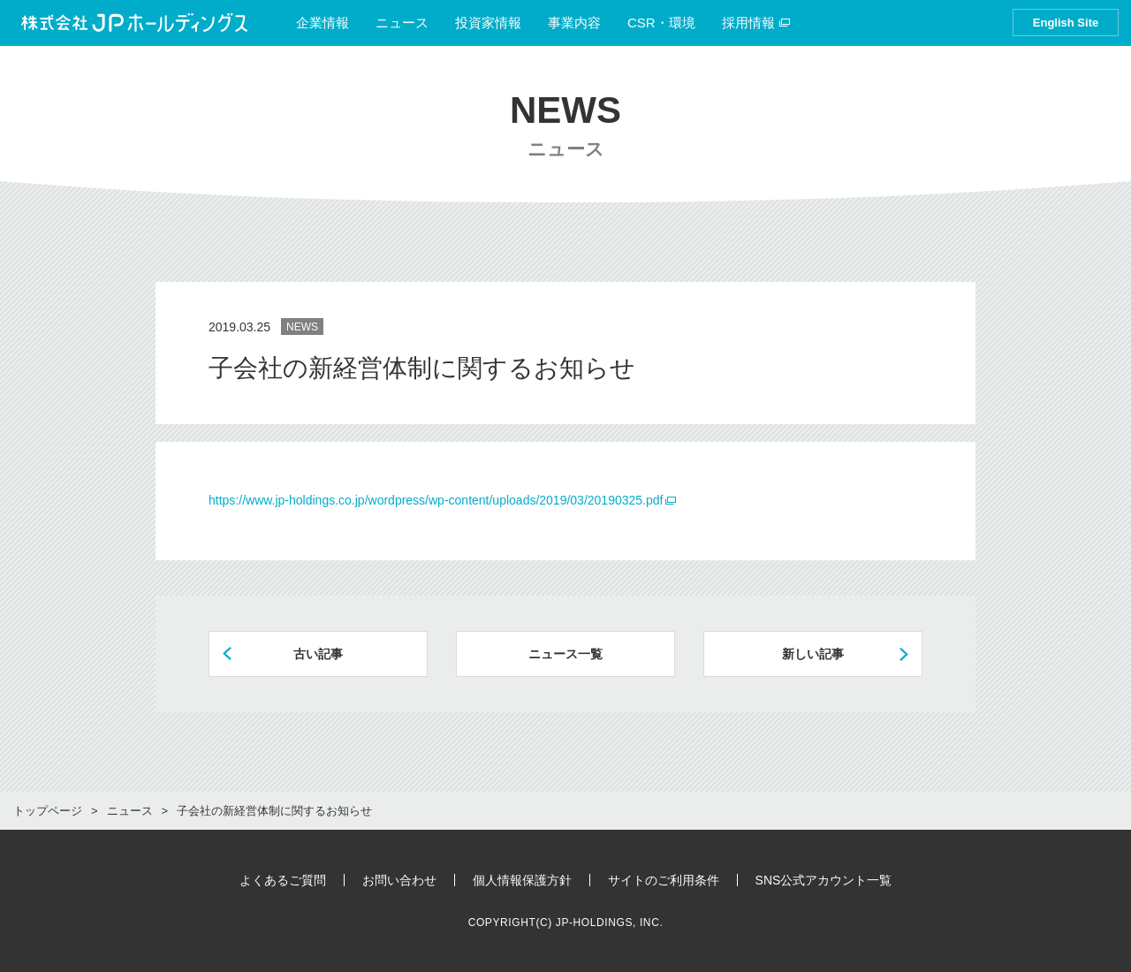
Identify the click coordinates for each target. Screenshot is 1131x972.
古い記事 (318, 654)
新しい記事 (813, 654)
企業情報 (322, 22)
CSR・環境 (661, 22)
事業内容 (574, 22)
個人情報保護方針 (522, 880)
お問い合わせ (399, 880)
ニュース (402, 22)
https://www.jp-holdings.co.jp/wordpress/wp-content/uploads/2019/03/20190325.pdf (436, 500)
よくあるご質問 (282, 880)
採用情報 (756, 22)
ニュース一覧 (565, 654)
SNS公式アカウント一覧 (823, 880)
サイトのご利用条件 (663, 880)
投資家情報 (488, 22)
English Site (1065, 22)
